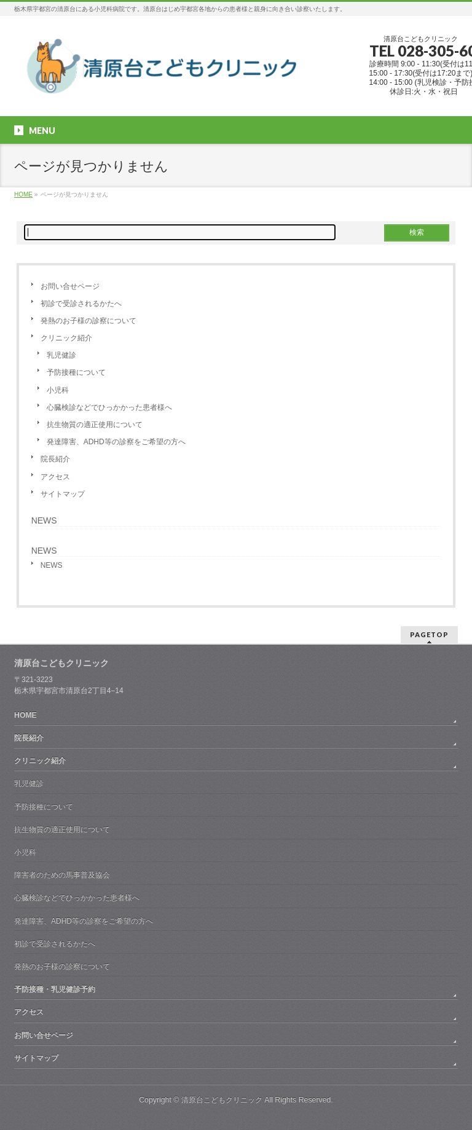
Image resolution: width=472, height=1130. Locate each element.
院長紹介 (55, 459)
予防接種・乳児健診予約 (54, 989)
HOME (25, 715)
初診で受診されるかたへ (81, 303)
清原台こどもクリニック (221, 1100)
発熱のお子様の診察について (88, 320)
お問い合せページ (70, 286)
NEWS (44, 520)
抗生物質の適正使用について (95, 424)
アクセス (55, 477)
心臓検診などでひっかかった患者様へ (109, 407)
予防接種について (76, 372)
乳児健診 (61, 355)
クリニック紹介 (66, 338)
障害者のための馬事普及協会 (62, 875)
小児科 (58, 390)
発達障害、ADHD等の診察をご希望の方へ (116, 441)
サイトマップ (63, 494)
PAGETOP (429, 634)
